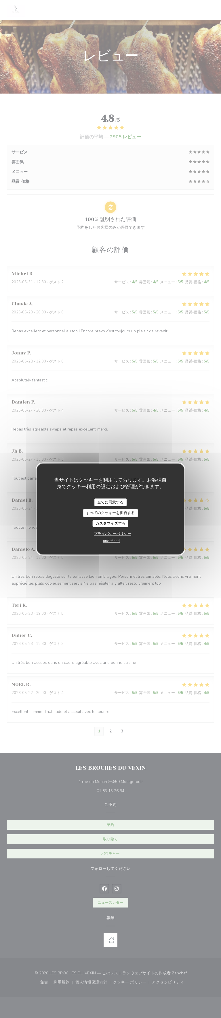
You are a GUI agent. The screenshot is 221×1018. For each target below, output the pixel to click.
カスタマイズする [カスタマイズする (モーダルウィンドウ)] (110, 523)
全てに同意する (110, 502)
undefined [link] (111, 541)
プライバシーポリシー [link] (112, 533)
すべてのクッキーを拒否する (110, 512)
